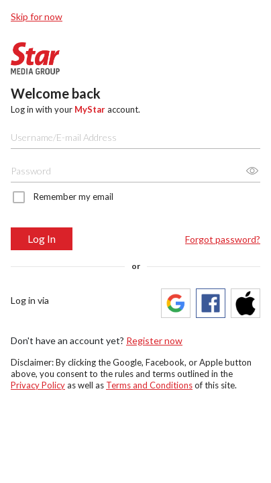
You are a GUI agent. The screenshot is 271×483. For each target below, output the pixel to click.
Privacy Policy (38, 385)
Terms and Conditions (149, 385)
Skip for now (36, 16)
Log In (42, 238)
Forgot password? (222, 239)
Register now (154, 340)
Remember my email (73, 196)
